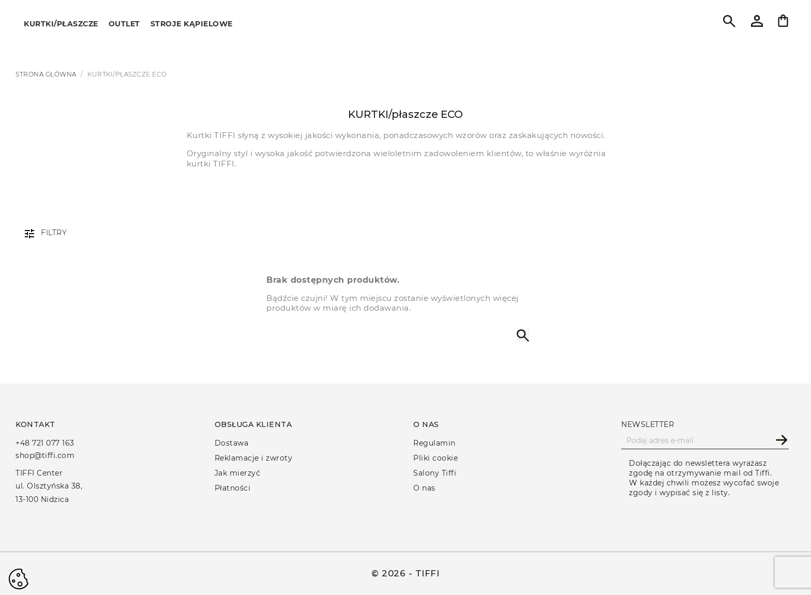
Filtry (54, 232)
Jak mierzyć (238, 473)
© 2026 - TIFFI (405, 573)
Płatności (233, 488)
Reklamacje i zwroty (254, 458)
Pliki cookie (435, 458)
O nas (424, 488)
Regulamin (434, 443)
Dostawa (232, 443)
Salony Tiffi (434, 473)
